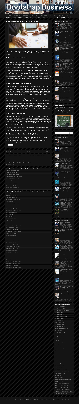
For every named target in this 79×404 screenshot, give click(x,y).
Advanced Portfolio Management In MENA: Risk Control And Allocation (18, 162)
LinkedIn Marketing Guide (60, 348)
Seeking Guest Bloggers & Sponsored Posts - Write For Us (66, 72)
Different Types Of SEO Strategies (12, 195)
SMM (54, 399)
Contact (67, 15)
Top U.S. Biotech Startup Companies (12, 203)
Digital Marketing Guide (59, 318)
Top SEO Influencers (9, 216)
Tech (31, 17)
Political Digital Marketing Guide (61, 393)
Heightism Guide (58, 375)
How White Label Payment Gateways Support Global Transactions (65, 40)
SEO (36, 15)
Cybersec (60, 399)
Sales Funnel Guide (58, 330)
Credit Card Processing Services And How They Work (66, 81)
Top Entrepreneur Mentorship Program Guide (63, 391)
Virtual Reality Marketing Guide (61, 332)
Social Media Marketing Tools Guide (62, 328)
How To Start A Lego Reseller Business (13, 242)
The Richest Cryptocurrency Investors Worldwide (14, 180)
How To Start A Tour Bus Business (12, 265)
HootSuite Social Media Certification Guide (63, 379)
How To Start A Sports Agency (11, 250)
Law (68, 17)
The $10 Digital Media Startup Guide (62, 310)
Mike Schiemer (17, 399)
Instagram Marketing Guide (60, 346)
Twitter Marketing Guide (59, 334)
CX (28, 399)
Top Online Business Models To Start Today (13, 231)
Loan (57, 17)
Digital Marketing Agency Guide (61, 369)
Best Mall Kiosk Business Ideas (11, 233)
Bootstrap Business (11, 399)
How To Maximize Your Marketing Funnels (13, 210)
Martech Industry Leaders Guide (61, 316)
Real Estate (37, 17)
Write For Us (44, 399)
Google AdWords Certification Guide (62, 383)
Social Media (25, 15)
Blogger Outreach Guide (59, 324)
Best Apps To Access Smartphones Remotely (14, 176)
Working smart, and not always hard (15, 127)
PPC (32, 15)
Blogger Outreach (43, 15)
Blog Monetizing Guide (10, 220)
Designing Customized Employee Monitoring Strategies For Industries (66, 48)
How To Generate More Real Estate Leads (13, 225)
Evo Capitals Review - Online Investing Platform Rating (65, 195)
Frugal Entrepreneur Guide (60, 308)
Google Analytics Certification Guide (62, 387)
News (24, 399)
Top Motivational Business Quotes (12, 254)
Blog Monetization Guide (59, 314)
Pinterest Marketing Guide (60, 344)
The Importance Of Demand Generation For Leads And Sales (66, 246)
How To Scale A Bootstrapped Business (13, 263)
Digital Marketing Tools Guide (60, 326)
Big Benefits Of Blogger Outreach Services (13, 229)
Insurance (63, 17)
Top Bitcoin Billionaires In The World (12, 178)
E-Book (36, 399)
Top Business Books (9, 214)
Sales (43, 17)
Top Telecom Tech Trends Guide (61, 357)
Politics (57, 399)
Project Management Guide (60, 373)
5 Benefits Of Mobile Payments (66, 95)
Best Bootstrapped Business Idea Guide (62, 363)
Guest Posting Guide (59, 377)
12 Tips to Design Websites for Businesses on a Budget (66, 188)
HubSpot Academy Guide (59, 381)
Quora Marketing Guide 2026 (11, 164)
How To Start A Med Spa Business (12, 257)
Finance (14, 17)
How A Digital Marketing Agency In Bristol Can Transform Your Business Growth (20, 158)
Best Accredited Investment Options (12, 174)
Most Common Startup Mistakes (11, 212)
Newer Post (8, 151)
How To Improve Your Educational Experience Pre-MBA (66, 279)
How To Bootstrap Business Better (12, 259)
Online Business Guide (59, 361)
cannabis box (15, 105)
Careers (63, 399)
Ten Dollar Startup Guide (10, 193)
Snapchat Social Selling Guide (60, 342)
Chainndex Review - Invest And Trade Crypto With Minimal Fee (66, 203)
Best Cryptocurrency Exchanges (11, 172)
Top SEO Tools (8, 237)
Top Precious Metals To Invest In (12, 208)
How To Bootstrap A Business (11, 235)
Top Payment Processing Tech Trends (12, 206)
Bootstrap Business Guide (60, 306)
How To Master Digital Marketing (12, 183)
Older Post (48, 151)
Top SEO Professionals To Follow (12, 227)
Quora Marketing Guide (59, 336)
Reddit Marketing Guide (59, 338)
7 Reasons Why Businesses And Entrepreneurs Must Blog (66, 24)
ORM (55, 15)
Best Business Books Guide (60, 365)
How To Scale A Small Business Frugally (13, 185)
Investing (20, 17)
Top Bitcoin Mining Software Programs (13, 199)
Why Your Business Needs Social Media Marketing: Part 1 (66, 287)
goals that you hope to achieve (35, 61)
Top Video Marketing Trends (11, 218)
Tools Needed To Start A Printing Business (13, 261)
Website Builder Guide (59, 312)
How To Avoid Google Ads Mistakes (12, 187)
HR (52, 17)
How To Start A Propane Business (12, 248)
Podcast (31, 399)
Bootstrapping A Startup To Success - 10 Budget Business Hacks (17, 160)
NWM (27, 399)
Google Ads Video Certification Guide (62, 385)
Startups (8, 17)
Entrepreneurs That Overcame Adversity (13, 246)
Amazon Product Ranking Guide (11, 197)
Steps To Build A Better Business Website (13, 223)
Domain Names (49, 399)
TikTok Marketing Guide (59, 350)
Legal (21, 399)
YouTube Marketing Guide (60, 340)
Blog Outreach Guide (59, 359)
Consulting (8, 15)
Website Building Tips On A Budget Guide (63, 389)
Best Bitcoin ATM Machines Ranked (12, 170)
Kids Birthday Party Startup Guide (12, 244)
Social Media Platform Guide (60, 352)
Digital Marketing (17, 15)
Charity (66, 399)
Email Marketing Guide (59, 320)
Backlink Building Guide (59, 322)
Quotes (40, 399)
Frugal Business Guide (59, 367)
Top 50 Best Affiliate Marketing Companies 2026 (65, 239)
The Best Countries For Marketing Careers (13, 240)
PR (50, 15)
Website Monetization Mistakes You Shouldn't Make (15, 157)
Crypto (26, 17)
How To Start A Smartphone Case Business (13, 267)
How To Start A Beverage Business (12, 252)
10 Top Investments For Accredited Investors (64, 210)
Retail (48, 17)
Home (28, 151)
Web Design (60, 15)
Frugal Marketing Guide (10, 201)
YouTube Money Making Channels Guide (62, 371)
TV (34, 399)
